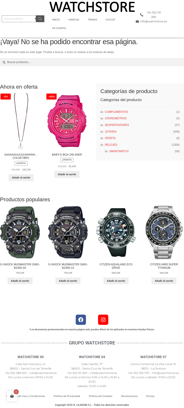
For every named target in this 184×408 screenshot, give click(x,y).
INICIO (56, 19)
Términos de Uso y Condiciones (25, 396)
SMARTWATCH (119, 151)
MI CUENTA (59, 28)
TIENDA (92, 19)
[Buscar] (40, 18)
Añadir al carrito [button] (21, 177)
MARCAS (74, 19)
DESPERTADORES (117, 125)
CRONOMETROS (116, 118)
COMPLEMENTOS (116, 111)
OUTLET (110, 19)
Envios (150, 396)
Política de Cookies (100, 396)
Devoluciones (129, 396)
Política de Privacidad (67, 396)
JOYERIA (110, 131)
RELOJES (111, 144)
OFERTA (110, 138)
